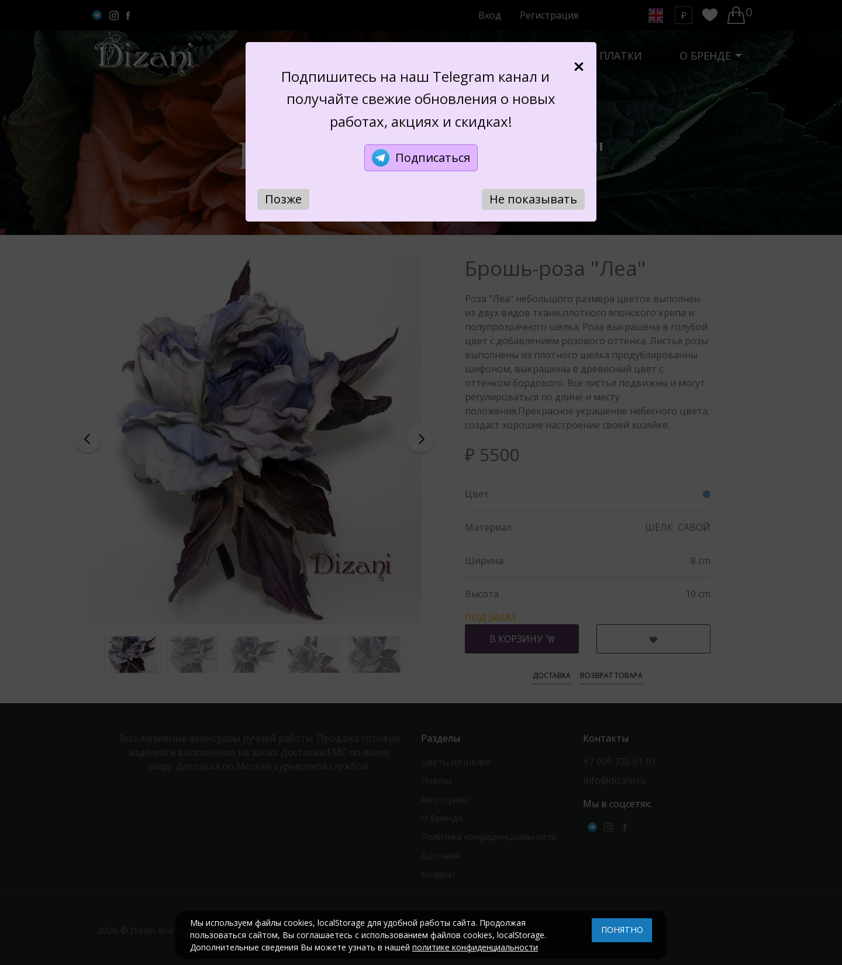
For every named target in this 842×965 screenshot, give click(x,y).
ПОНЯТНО (622, 929)
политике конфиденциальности (475, 947)
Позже (283, 199)
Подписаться (421, 158)
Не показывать (533, 199)
